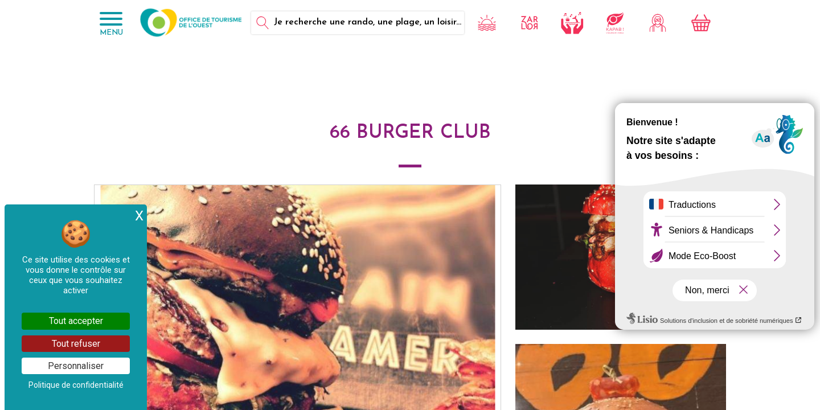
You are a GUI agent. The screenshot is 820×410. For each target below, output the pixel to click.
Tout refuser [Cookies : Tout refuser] (76, 343)
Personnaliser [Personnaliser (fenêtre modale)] (76, 365)
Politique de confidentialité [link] (76, 385)
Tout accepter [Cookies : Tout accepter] (76, 320)
